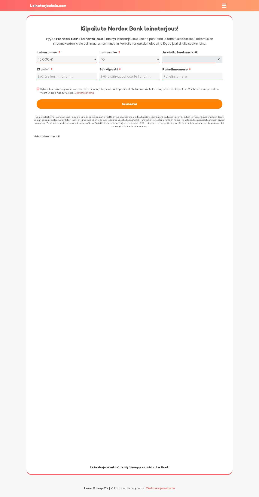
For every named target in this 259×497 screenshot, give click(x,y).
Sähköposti (108, 69)
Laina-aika (108, 52)
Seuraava (129, 104)
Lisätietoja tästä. (84, 92)
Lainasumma (47, 52)
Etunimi (43, 69)
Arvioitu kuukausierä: (180, 52)
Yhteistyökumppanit (132, 467)
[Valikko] (224, 5)
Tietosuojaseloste (160, 488)
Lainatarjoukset (102, 467)
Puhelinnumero (175, 69)
